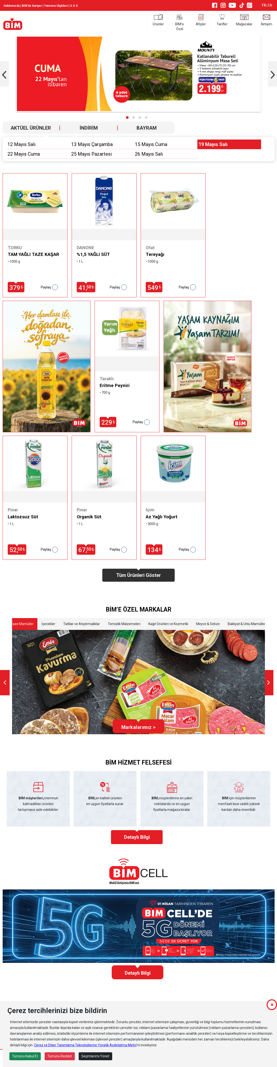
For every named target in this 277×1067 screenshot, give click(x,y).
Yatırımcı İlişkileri (56, 5)
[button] (127, 117)
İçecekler (48, 624)
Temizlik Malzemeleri (124, 624)
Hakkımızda (12, 5)
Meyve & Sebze (208, 624)
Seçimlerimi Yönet (95, 1056)
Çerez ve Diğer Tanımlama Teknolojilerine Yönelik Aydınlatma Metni (85, 1045)
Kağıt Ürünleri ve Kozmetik (168, 624)
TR (264, 5)
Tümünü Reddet (59, 1056)
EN (270, 5)
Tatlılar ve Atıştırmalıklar (81, 624)
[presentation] (5, 682)
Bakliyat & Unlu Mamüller (246, 624)
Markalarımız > (138, 727)
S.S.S (74, 5)
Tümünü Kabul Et (25, 1056)
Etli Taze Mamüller (19, 624)
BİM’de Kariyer (32, 5)
